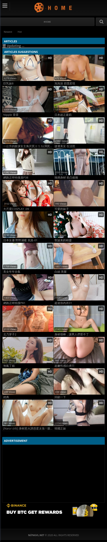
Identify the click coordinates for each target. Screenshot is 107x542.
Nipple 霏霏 (10, 115)
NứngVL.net (53, 7)
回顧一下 (60, 397)
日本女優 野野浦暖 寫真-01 (20, 240)
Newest (8, 31)
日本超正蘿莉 (63, 115)
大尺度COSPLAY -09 (16, 209)
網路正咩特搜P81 (14, 303)
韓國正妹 (60, 428)
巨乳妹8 (8, 83)
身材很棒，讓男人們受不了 (71, 334)
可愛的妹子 (61, 209)
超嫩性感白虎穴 (64, 366)
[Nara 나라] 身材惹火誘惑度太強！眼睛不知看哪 (28, 428)
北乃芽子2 (9, 334)
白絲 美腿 (60, 272)
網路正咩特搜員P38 (15, 177)
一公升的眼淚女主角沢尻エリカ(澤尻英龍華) (28, 146)
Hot (20, 31)
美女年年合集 (11, 272)
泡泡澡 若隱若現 (64, 83)
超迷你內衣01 (63, 303)
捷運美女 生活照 (64, 146)
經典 (6, 397)
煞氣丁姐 (9, 366)
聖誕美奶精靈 (63, 240)
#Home (47, 21)
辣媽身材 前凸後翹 (66, 177)
